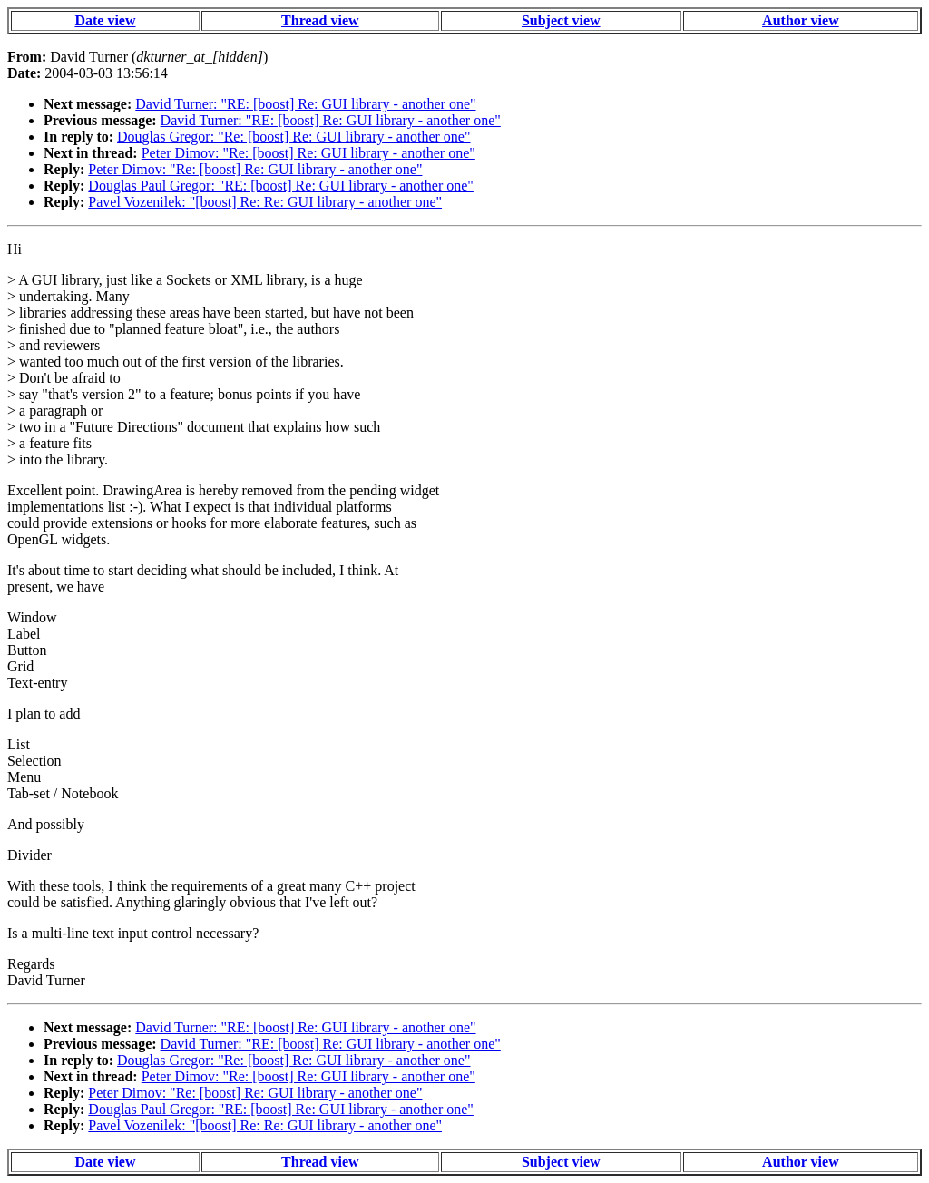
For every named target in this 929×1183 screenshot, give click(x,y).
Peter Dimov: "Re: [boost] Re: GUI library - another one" (308, 153)
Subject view (561, 20)
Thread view (319, 20)
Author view (800, 20)
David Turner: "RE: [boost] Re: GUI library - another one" (305, 104)
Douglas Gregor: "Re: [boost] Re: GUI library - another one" (293, 136)
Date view (104, 20)
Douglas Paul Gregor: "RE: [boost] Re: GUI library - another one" (281, 185)
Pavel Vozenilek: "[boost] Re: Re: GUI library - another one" (265, 202)
